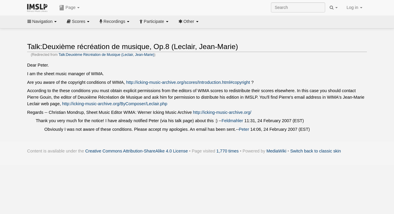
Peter (244, 129)
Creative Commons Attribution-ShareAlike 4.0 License (136, 151)
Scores (78, 21)
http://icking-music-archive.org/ (222, 112)
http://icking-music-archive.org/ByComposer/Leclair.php (114, 103)
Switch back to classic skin (315, 151)
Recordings (114, 21)
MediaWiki (276, 151)
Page (69, 7)
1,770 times (227, 151)
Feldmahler (232, 120)
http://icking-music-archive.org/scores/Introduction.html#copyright (188, 82)
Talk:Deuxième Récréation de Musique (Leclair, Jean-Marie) (106, 55)
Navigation (42, 21)
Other (188, 21)
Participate (153, 21)
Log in (354, 7)
